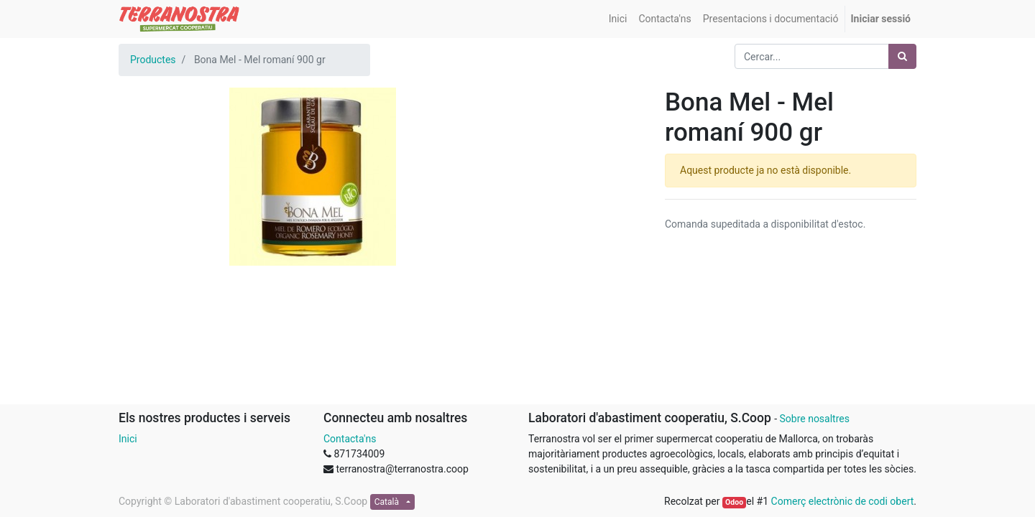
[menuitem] (618, 19)
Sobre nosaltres (814, 418)
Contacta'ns (349, 438)
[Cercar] (902, 56)
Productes (153, 59)
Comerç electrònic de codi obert (842, 501)
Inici (128, 438)
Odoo (734, 502)
